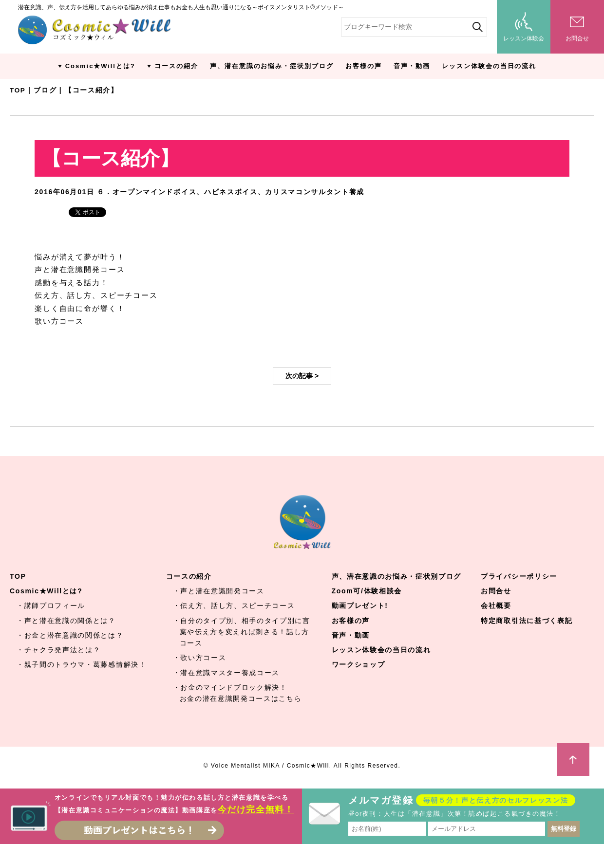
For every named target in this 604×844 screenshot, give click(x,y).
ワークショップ (358, 664)
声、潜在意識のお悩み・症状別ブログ (272, 66)
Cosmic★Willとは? (100, 66)
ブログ (45, 90)
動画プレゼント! (360, 605)
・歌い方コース (199, 657)
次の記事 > (302, 376)
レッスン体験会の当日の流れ (489, 66)
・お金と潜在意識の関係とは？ (70, 635)
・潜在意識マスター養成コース (226, 673)
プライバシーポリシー (519, 576)
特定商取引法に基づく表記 (526, 620)
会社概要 (496, 605)
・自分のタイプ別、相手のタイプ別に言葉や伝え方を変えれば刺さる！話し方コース (241, 632)
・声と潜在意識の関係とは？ (66, 620)
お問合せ (496, 591)
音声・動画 (412, 66)
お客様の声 (363, 66)
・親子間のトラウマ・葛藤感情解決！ (82, 664)
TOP (18, 90)
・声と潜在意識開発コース (218, 591)
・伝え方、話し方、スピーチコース (234, 605)
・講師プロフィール (51, 605)
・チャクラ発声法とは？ (58, 650)
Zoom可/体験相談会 (367, 591)
